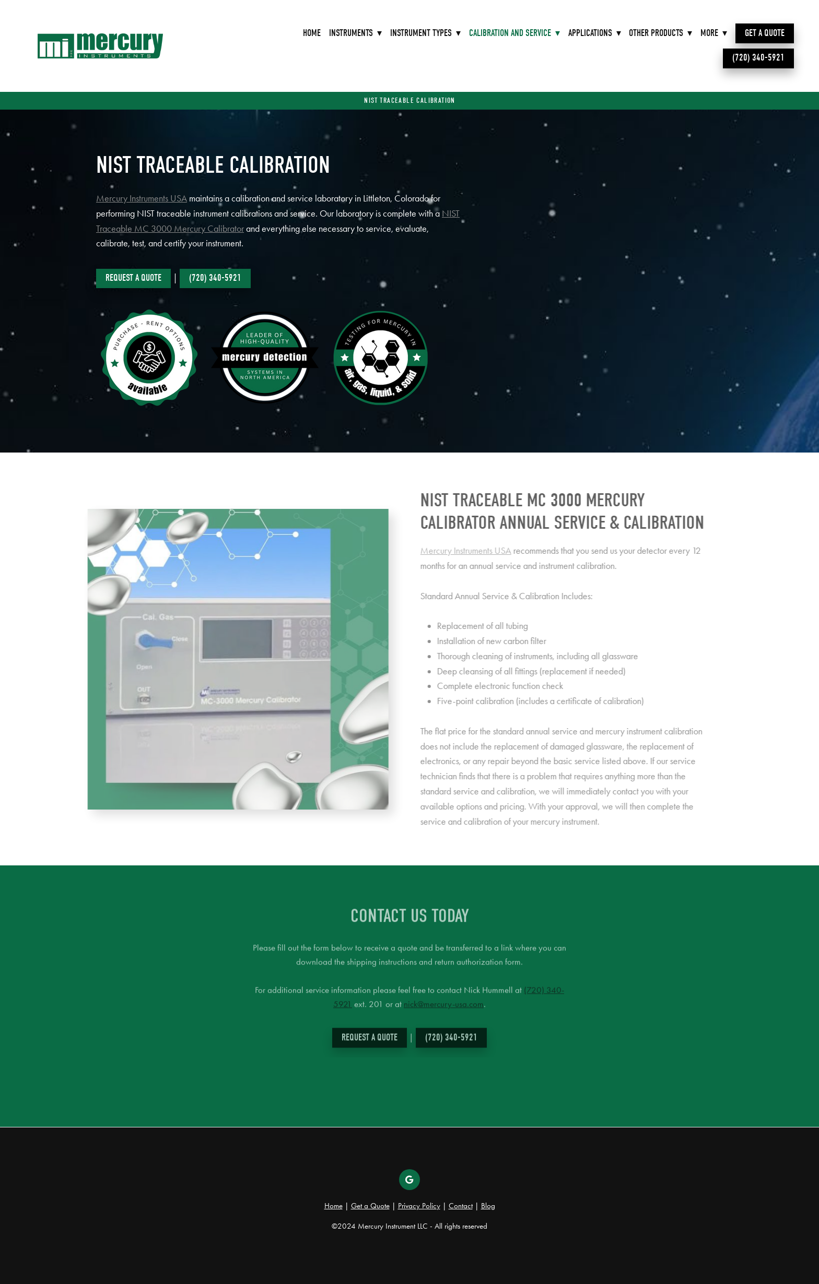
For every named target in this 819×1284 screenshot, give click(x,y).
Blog (488, 1205)
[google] (409, 1179)
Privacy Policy (419, 1205)
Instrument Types (425, 33)
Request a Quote (133, 277)
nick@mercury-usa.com (444, 1009)
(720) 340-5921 (758, 57)
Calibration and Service (514, 33)
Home (312, 33)
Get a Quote (765, 33)
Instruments (355, 33)
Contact (461, 1205)
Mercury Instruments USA (141, 198)
